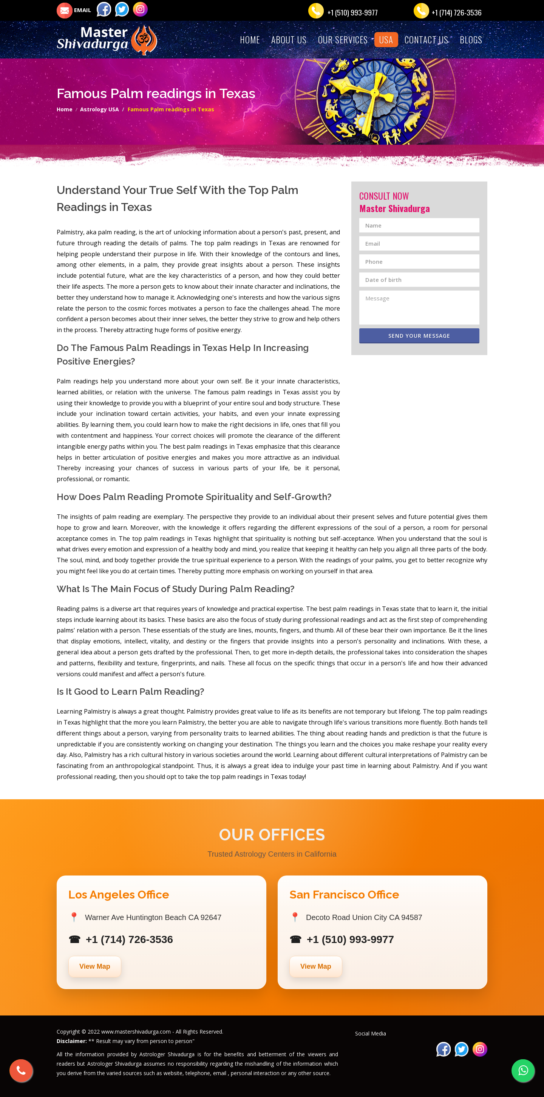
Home (65, 109)
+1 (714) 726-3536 (457, 12)
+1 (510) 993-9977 (353, 12)
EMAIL (74, 10)
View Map (94, 966)
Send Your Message (423, 335)
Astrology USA (99, 109)
